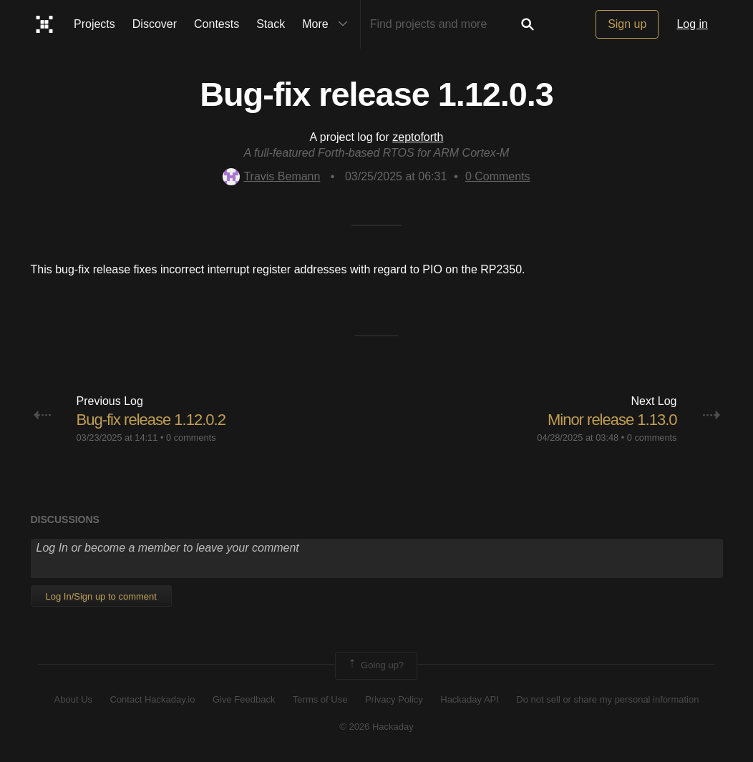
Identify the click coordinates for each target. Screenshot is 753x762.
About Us (73, 699)
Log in (692, 24)
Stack (270, 24)
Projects (94, 24)
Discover (154, 24)
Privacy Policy (394, 699)
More (328, 24)
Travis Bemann (271, 176)
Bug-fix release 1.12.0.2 (151, 420)
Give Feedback (244, 699)
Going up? (375, 665)
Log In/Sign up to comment (101, 596)
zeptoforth (417, 137)
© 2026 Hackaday (376, 726)
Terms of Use (320, 699)
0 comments (191, 437)
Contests (216, 24)
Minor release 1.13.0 (612, 420)
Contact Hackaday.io (152, 699)
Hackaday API (469, 699)
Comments (497, 176)
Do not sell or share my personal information (607, 699)
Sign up (627, 24)
